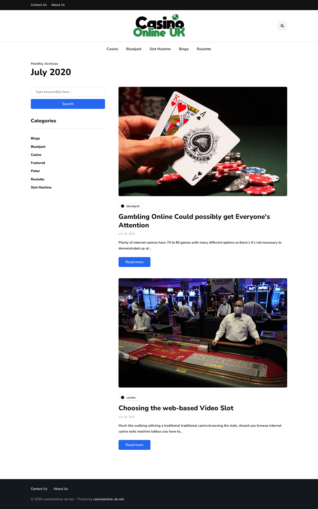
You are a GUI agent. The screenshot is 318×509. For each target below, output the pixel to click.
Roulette (204, 49)
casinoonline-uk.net (108, 499)
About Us (58, 5)
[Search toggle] (282, 26)
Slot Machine (160, 49)
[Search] (68, 92)
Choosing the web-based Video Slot (176, 408)
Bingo (184, 49)
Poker (35, 171)
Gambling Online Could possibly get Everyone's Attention (194, 221)
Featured (38, 163)
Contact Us (39, 5)
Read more (134, 262)
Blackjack (133, 49)
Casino (112, 49)
